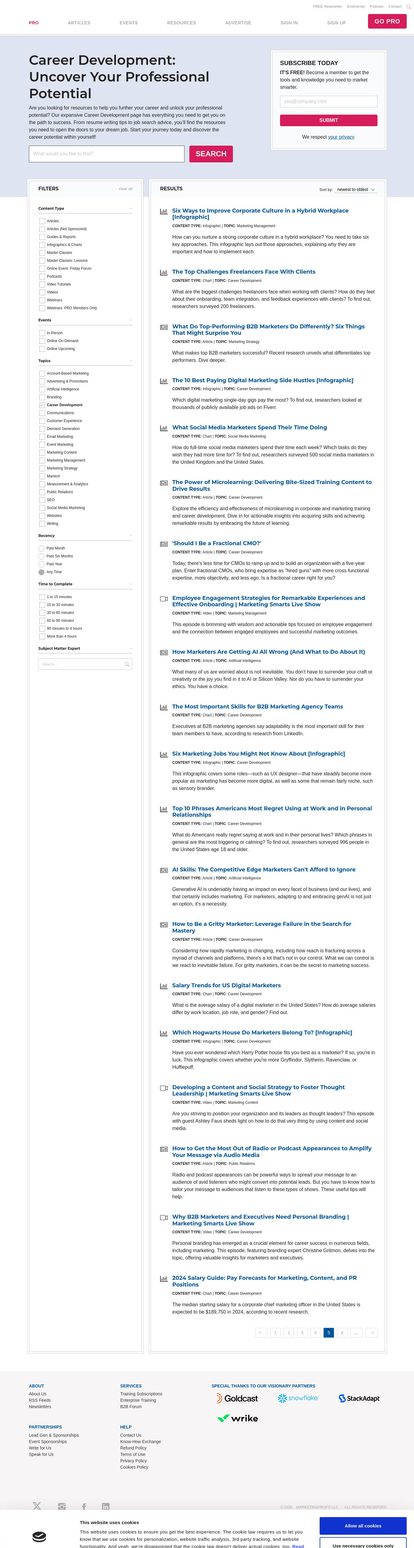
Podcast (377, 6)
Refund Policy (133, 1448)
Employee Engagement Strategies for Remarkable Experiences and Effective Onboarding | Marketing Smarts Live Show (268, 601)
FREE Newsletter (327, 6)
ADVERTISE (238, 22)
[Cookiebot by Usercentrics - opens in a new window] (39, 1223)
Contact (395, 6)
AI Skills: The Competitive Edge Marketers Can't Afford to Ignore (264, 869)
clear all (125, 189)
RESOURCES (181, 22)
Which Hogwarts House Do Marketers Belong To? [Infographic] (262, 1032)
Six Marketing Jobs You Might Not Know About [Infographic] (258, 753)
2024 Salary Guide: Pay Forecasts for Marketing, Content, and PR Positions (264, 1281)
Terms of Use (132, 1454)
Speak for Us (41, 1454)
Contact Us (130, 1435)
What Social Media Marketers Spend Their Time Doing (249, 427)
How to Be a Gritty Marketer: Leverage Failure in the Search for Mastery (261, 927)
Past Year (54, 564)
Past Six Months (60, 556)
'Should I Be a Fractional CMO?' (216, 543)
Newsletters (40, 1406)
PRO (34, 22)
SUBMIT (328, 120)
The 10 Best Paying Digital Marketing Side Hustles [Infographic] (262, 380)
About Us (38, 1393)
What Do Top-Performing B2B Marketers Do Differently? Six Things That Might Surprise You (268, 330)
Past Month (56, 548)
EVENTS (129, 22)
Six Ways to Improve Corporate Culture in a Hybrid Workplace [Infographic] (260, 214)
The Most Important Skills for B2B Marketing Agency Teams (257, 706)
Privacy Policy (133, 1460)
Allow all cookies (363, 1178)
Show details (94, 1222)
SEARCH (211, 154)
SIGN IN (289, 22)
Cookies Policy (134, 1467)
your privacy (341, 137)
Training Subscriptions (141, 1393)
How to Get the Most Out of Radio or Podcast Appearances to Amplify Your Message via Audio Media (271, 1151)
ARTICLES (79, 22)
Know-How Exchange (140, 1441)
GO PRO (387, 21)
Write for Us (40, 1448)
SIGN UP (336, 22)
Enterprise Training (138, 1400)
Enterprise (356, 6)
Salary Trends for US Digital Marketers (226, 985)
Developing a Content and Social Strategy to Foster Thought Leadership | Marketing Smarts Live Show (258, 1090)
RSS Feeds (40, 1400)
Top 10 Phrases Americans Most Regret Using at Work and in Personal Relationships (272, 812)
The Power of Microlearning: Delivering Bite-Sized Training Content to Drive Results (272, 485)
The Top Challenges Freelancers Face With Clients (243, 271)
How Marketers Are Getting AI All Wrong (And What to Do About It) (268, 652)
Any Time (54, 572)
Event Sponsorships (48, 1441)
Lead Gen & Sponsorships (54, 1435)
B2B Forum (131, 1406)
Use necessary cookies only (363, 1198)
